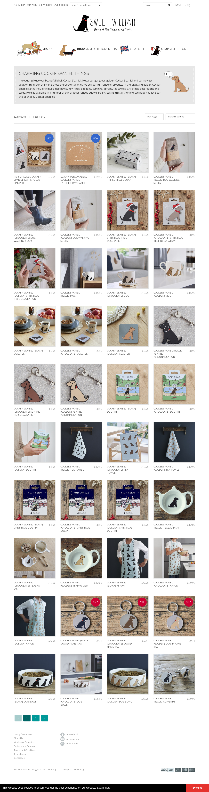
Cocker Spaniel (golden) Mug (163, 297)
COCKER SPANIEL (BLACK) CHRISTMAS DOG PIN (28, 529)
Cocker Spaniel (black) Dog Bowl (25, 703)
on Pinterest (69, 746)
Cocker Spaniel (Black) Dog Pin (121, 413)
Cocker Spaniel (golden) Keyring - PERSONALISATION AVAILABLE (72, 416)
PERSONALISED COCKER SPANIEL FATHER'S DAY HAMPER (27, 182)
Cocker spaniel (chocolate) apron (165, 587)
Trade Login (20, 756)
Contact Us (19, 760)
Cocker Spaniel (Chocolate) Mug (118, 297)
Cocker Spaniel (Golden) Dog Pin (25, 471)
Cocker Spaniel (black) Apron (116, 587)
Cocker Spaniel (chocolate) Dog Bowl (71, 704)
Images (67, 772)
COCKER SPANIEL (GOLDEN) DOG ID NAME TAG (167, 646)
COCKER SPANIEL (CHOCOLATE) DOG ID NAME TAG (119, 646)
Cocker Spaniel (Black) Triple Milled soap (121, 181)
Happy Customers (23, 736)
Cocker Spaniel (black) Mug (70, 297)
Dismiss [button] (197, 787)
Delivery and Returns (24, 748)
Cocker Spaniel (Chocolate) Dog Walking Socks (25, 240)
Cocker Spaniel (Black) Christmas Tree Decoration (121, 240)
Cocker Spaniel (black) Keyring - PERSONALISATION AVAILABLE (167, 358)
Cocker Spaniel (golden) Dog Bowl (119, 703)
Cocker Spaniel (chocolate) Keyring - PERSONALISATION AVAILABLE (28, 416)
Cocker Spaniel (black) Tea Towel (72, 471)
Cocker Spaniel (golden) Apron (24, 645)
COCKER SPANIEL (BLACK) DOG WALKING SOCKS (166, 182)
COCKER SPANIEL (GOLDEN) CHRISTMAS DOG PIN (119, 530)
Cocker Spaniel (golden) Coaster (118, 355)
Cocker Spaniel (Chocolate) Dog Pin (166, 413)
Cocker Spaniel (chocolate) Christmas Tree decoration (168, 240)
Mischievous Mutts (88, 51)
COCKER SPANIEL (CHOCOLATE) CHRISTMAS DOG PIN (75, 530)
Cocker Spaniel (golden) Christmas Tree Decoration (26, 298)
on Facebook (69, 737)
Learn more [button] (104, 787)
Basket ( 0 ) (182, 5)
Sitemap (52, 772)
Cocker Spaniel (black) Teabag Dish (166, 529)
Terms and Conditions (25, 752)
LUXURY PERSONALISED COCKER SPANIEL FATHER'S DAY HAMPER (74, 182)
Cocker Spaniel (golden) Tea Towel (166, 471)
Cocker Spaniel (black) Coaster (28, 355)
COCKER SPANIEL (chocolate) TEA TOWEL (117, 472)
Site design (79, 772)
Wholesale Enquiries (24, 744)
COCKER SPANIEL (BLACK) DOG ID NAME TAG (74, 645)
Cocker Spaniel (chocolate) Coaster (74, 355)
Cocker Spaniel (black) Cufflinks (164, 703)
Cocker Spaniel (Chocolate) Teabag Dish (27, 588)
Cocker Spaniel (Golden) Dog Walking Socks (74, 240)
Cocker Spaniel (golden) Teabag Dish (74, 587)
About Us (18, 740)
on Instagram (69, 741)
